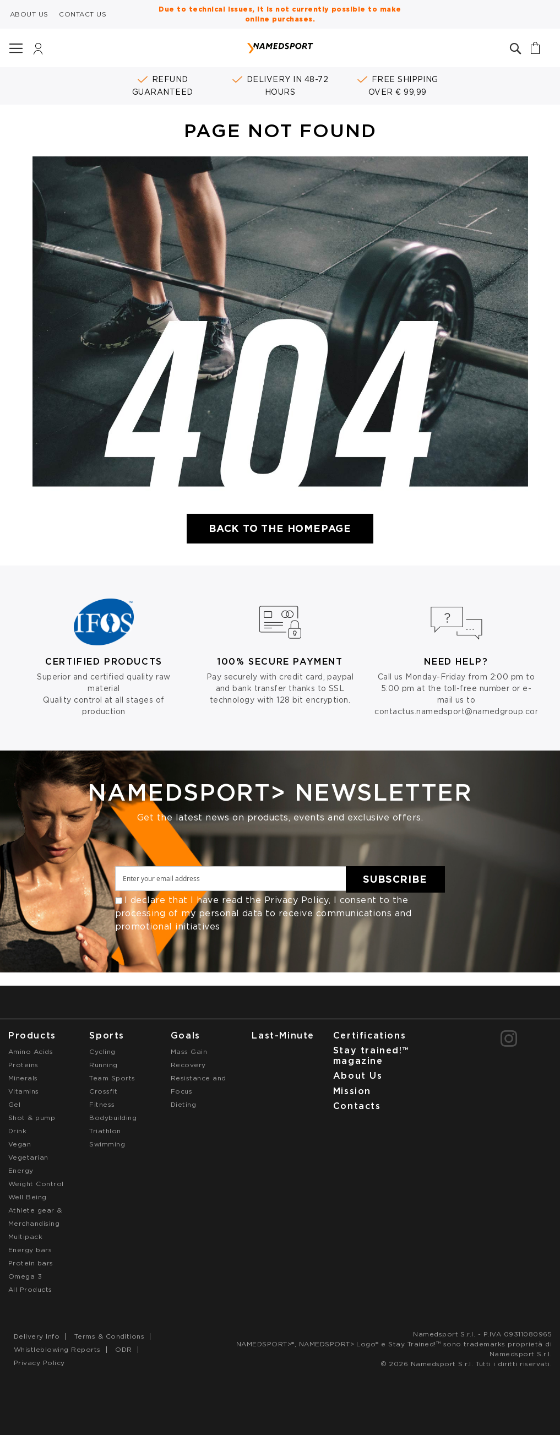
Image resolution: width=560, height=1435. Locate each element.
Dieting (183, 1104)
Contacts (357, 1106)
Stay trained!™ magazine (371, 1055)
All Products (30, 1289)
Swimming (107, 1144)
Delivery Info (36, 1336)
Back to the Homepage (280, 528)
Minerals (23, 1078)
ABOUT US (29, 14)
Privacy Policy (296, 900)
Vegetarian (28, 1157)
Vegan (19, 1144)
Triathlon (105, 1131)
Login (38, 51)
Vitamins (23, 1091)
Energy (21, 1170)
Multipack (25, 1236)
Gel (14, 1104)
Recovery (188, 1065)
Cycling (102, 1051)
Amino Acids (30, 1051)
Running (103, 1065)
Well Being (27, 1197)
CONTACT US (82, 14)
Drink (17, 1131)
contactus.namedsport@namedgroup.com (458, 711)
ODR (123, 1349)
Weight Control (36, 1183)
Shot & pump (31, 1117)
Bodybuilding (113, 1117)
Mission (352, 1091)
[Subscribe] (395, 879)
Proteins (23, 1065)
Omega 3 (25, 1276)
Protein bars (30, 1263)
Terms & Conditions (109, 1336)
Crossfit (103, 1091)
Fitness (102, 1104)
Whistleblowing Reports (57, 1349)
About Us (358, 1075)
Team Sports (112, 1078)
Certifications (369, 1035)
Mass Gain (189, 1051)
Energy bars (30, 1250)
